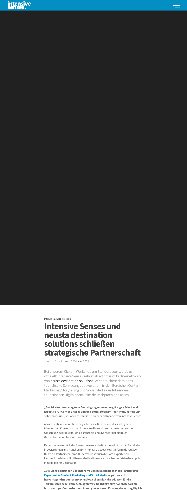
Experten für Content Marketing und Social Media (75, 475)
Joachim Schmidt (54, 361)
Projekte (66, 319)
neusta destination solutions (71, 381)
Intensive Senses (52, 319)
